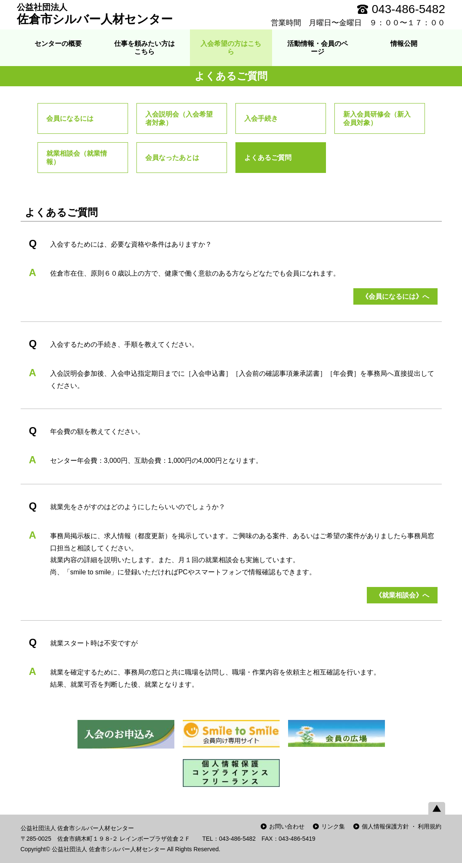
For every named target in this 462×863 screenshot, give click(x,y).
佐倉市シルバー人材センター (95, 14)
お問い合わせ (286, 826)
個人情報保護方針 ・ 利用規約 (402, 826)
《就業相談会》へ (402, 595)
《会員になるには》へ (395, 296)
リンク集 (333, 826)
